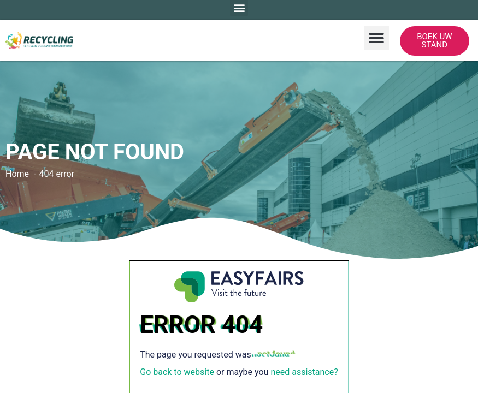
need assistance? (304, 372)
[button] (376, 38)
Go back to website (177, 372)
